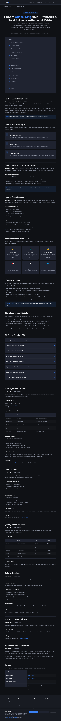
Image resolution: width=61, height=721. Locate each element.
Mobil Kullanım (8, 705)
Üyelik (6, 706)
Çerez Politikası (14, 75)
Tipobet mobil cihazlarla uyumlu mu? (15, 345)
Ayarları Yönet (53, 712)
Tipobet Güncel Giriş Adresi (17, 42)
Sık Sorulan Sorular (15, 65)
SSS (50, 2)
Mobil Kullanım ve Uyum (16, 48)
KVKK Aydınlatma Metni (16, 68)
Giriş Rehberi (7, 703)
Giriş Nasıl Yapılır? (15, 45)
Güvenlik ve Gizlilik (15, 58)
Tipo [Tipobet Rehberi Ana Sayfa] (7, 2)
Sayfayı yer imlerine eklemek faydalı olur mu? (17, 367)
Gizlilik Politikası (14, 71)
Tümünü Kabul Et (33, 712)
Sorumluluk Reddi (15, 85)
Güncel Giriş (31, 2)
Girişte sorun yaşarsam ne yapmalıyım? (15, 356)
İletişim (12, 88)
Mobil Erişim (39, 2)
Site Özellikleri (14, 55)
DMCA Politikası (14, 81)
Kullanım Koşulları (14, 78)
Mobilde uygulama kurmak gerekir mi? (15, 361)
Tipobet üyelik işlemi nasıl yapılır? (14, 350)
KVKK (54, 2)
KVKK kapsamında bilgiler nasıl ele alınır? (16, 372)
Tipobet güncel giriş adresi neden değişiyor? (17, 340)
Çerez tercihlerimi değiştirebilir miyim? (16, 377)
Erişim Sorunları (14, 62)
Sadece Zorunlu (43, 712)
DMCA (33, 708)
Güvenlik (20, 703)
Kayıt (45, 2)
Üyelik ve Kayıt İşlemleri (16, 52)
